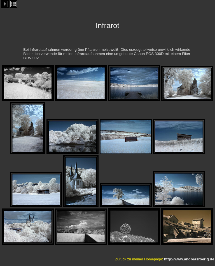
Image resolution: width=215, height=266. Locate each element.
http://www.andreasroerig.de (189, 259)
